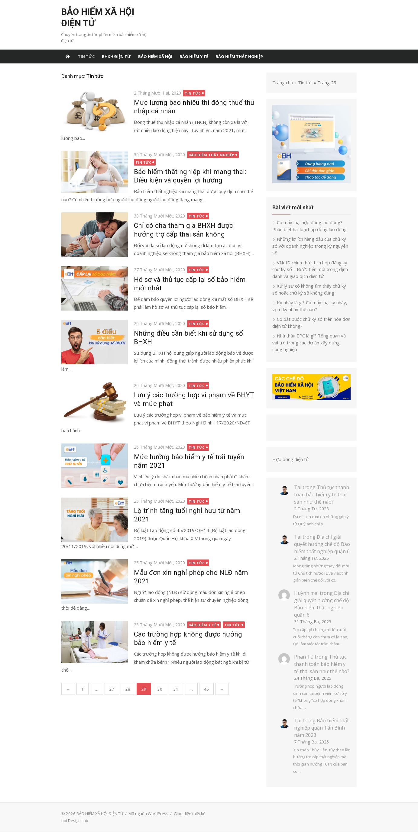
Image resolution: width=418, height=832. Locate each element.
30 (159, 689)
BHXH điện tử (116, 56)
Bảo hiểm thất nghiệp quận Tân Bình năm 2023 (321, 728)
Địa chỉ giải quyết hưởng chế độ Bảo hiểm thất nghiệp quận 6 (322, 544)
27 (111, 689)
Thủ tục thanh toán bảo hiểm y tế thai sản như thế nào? (321, 494)
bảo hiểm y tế (194, 56)
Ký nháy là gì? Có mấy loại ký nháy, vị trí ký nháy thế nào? (310, 306)
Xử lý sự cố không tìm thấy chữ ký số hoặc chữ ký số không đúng (309, 289)
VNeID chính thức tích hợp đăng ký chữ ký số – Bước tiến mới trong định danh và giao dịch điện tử (310, 269)
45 (206, 689)
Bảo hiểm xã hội (155, 56)
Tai (298, 487)
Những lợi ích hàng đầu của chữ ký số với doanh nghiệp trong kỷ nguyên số (310, 246)
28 (127, 689)
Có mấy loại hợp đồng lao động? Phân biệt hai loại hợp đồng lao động (310, 226)
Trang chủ (283, 82)
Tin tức (86, 56)
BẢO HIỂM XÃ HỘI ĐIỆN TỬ (97, 17)
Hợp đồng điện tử (291, 459)
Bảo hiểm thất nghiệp (239, 56)
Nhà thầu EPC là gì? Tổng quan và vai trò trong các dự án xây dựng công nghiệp (312, 343)
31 (175, 689)
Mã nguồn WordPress (148, 814)
